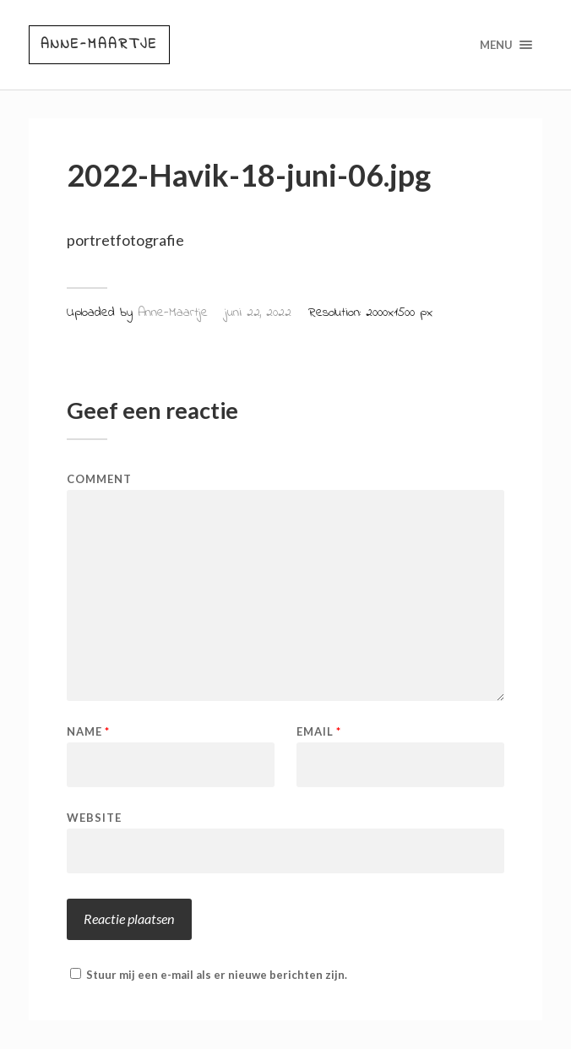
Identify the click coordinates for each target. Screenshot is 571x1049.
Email (318, 731)
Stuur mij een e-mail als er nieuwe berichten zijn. (216, 974)
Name (88, 731)
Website (94, 817)
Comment (99, 479)
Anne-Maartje (99, 44)
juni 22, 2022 (258, 312)
